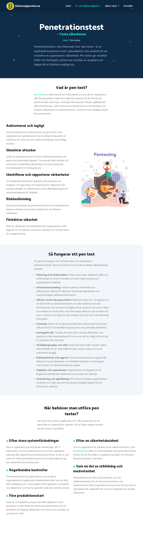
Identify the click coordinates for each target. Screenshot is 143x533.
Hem (68, 6)
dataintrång (82, 451)
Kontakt (128, 6)
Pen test (38, 95)
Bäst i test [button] (111, 6)
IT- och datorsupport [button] (87, 6)
